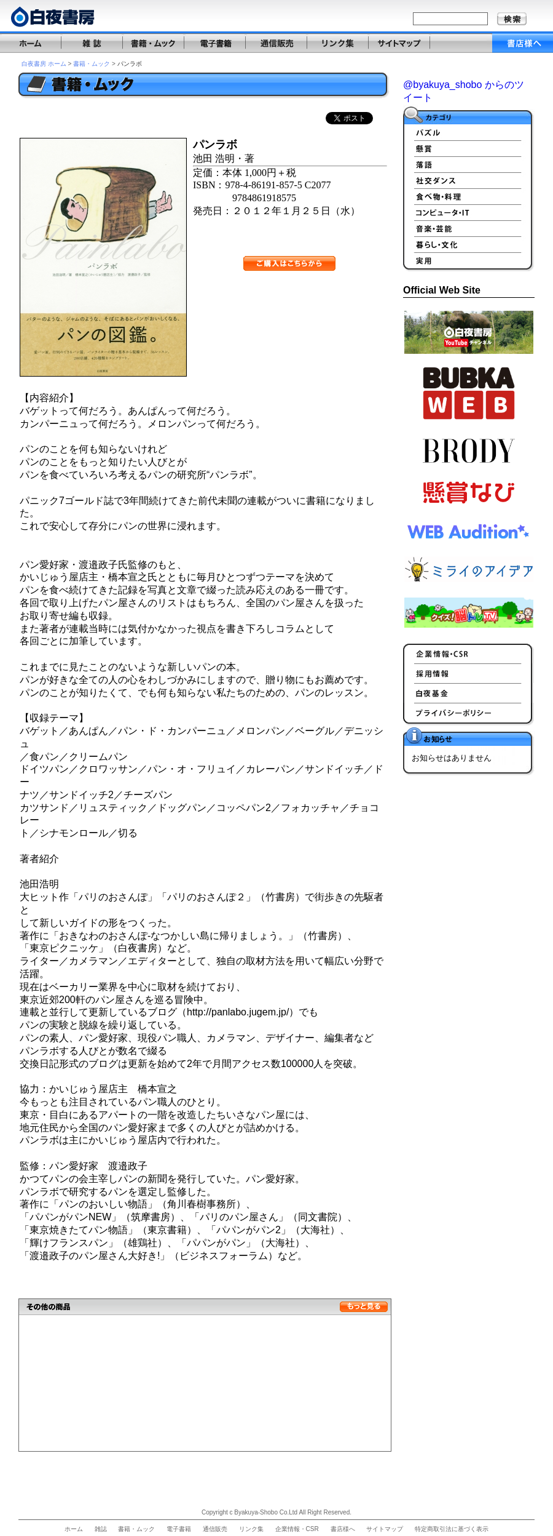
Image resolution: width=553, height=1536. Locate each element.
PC (469, 212)
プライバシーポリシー (469, 712)
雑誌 (101, 1529)
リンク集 (251, 1529)
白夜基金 (469, 693)
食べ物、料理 (469, 196)
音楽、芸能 (469, 228)
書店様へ (343, 1529)
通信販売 (215, 1529)
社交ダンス (469, 180)
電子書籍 (179, 1529)
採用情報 (469, 673)
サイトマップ (384, 1529)
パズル (469, 132)
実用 (469, 260)
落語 (469, 164)
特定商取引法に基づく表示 (451, 1529)
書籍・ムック (91, 63)
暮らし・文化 (469, 244)
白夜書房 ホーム (44, 63)
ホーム (74, 1529)
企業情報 (469, 653)
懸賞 (469, 148)
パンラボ (129, 63)
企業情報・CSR (297, 1529)
